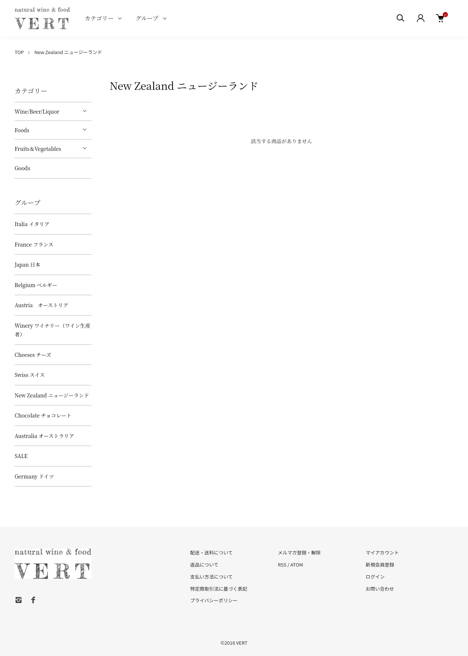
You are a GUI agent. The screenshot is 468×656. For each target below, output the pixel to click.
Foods (22, 130)
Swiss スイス (30, 374)
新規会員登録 (380, 564)
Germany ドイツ (34, 476)
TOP (19, 52)
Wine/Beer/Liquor (37, 111)
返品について (204, 564)
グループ (147, 18)
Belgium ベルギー (36, 285)
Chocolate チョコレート (43, 415)
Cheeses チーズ (33, 354)
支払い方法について (211, 576)
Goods (22, 168)
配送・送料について (211, 552)
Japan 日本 (27, 264)
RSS (282, 564)
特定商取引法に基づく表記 (218, 588)
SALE (21, 455)
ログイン (375, 576)
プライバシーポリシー (214, 600)
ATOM (296, 564)
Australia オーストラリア (44, 435)
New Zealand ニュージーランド (68, 52)
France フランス (34, 244)
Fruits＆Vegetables (38, 148)
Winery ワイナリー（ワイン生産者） (52, 330)
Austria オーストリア (41, 305)
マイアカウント (382, 552)
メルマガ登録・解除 (299, 552)
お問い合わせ (380, 588)
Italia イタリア (32, 224)
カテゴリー (98, 18)
